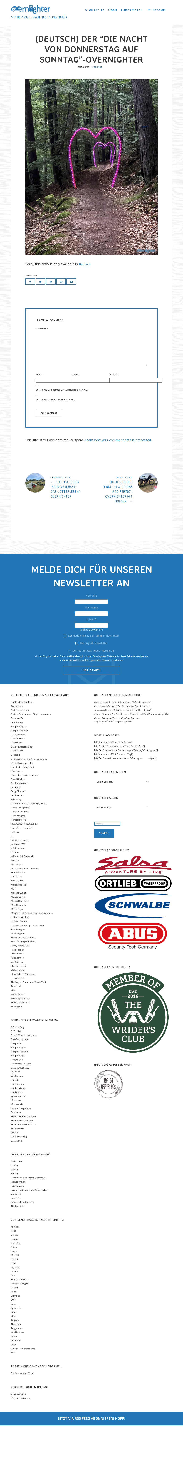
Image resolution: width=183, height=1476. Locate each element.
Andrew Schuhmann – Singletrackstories (31, 764)
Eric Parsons (17, 1126)
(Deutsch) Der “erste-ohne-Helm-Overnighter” (128, 760)
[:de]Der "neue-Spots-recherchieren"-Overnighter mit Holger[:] (125, 808)
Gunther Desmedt (20, 862)
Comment (42, 379)
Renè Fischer (17, 1000)
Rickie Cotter (17, 1004)
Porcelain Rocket (19, 1330)
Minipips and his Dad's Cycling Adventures (32, 963)
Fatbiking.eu (17, 1142)
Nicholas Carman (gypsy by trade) (27, 975)
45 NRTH (15, 1277)
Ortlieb (14, 1322)
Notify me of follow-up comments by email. (62, 440)
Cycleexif (15, 1122)
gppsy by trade (18, 1146)
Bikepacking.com (19, 1102)
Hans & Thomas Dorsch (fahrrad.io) (28, 1228)
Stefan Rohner (18, 1020)
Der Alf (14, 1220)
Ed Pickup (15, 837)
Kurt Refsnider (18, 923)
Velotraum (16, 1390)
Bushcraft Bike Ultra (21, 1114)
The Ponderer (17, 1256)
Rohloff (14, 1338)
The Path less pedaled (22, 1171)
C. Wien (14, 1216)
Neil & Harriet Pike (20, 967)
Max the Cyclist (18, 943)
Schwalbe (15, 1346)
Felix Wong (16, 850)
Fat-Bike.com (17, 1134)
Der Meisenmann (19, 833)
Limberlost (16, 1244)
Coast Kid (15, 805)
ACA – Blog (16, 1081)
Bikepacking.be (18, 1098)
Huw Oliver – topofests (22, 878)
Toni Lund (16, 1036)
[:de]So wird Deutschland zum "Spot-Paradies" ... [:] (119, 796)
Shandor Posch (18, 1016)
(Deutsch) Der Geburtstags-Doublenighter (128, 756)
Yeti (13, 1403)
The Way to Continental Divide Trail (28, 1032)
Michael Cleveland (20, 951)
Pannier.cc (16, 1163)
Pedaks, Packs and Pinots (23, 988)
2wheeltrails (17, 756)
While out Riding (19, 1187)
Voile (13, 1395)
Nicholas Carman (19, 971)
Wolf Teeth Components (23, 1399)
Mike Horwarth (18, 955)
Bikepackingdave (19, 781)
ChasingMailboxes (20, 1118)
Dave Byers (16, 821)
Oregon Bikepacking (21, 1158)
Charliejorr (16, 793)
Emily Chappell (18, 842)
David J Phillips (18, 829)
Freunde (97, 118)
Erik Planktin (17, 845)
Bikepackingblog (19, 777)
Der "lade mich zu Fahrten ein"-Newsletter (91, 686)
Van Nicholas (17, 1382)
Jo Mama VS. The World (22, 906)
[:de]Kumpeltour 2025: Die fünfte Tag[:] (113, 792)
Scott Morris (17, 1012)
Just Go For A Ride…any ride (24, 919)
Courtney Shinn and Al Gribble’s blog (29, 809)
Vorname (91, 646)
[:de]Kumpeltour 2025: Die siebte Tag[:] (113, 804)
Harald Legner (18, 866)
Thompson (16, 1374)
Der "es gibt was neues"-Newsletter (91, 701)
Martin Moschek (19, 935)
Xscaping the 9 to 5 (20, 1048)
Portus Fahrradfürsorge (22, 1252)
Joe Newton (16, 915)
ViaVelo (14, 1183)
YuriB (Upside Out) (20, 1053)
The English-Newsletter (91, 693)
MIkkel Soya (17, 959)
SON (13, 1350)
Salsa (13, 1342)
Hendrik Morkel (18, 870)
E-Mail (91, 670)
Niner (13, 1313)
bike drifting (17, 772)
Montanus (16, 1150)
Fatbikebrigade (18, 1138)
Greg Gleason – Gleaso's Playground (29, 854)
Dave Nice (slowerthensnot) (24, 825)
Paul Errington (18, 980)
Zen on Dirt (16, 1057)
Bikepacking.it (18, 1106)
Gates (14, 1297)
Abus (13, 1281)
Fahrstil (14, 1224)
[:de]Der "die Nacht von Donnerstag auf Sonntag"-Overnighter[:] (126, 800)
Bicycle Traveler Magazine (24, 1085)
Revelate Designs (19, 1334)
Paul (13, 1325)
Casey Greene (18, 785)
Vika (13, 1040)
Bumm (14, 1289)
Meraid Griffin (18, 947)
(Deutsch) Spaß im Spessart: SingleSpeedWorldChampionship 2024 (135, 764)
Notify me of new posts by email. (55, 450)
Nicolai (14, 1309)
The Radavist (17, 1179)
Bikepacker (16, 1093)
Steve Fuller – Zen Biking (23, 1024)
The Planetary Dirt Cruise (23, 1175)
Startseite (94, 11)
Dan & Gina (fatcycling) (22, 817)
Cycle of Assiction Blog (22, 813)
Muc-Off (15, 1305)
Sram (13, 1362)
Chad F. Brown (18, 789)
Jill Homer (16, 902)
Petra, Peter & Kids (20, 996)
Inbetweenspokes (19, 890)
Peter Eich (16, 1248)
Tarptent (15, 1370)
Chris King (16, 1293)
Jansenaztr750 (18, 894)
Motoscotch (17, 1154)
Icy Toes (15, 882)
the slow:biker (18, 1028)
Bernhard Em (17, 768)
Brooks (14, 1285)
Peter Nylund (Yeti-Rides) (23, 992)
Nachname (91, 658)
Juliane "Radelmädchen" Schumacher (29, 1240)
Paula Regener (18, 983)
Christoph (99, 756)
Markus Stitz (17, 931)
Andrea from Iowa (20, 760)
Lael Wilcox (16, 927)
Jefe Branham (17, 898)
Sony (13, 1354)
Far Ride (15, 1130)
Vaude (14, 1386)
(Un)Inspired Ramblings (22, 752)
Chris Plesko (17, 801)
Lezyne (14, 1301)
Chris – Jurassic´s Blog (22, 797)
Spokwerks (16, 1358)
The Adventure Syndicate (23, 1166)
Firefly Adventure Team (22, 1423)
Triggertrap (16, 1378)
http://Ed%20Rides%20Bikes (25, 874)
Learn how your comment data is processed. (118, 490)
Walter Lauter (17, 1044)
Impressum (156, 11)
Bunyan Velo (17, 1110)
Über (112, 11)
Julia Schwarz (17, 1236)
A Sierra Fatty (17, 1077)
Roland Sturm (17, 1008)
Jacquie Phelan (18, 1232)
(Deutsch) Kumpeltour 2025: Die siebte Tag (130, 752)
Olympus (15, 1317)
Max (13, 939)
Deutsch (85, 315)
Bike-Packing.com (19, 1089)
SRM (13, 1366)
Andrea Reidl (17, 1212)
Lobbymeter (132, 11)
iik (12, 886)
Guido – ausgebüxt (20, 858)
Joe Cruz (15, 910)
